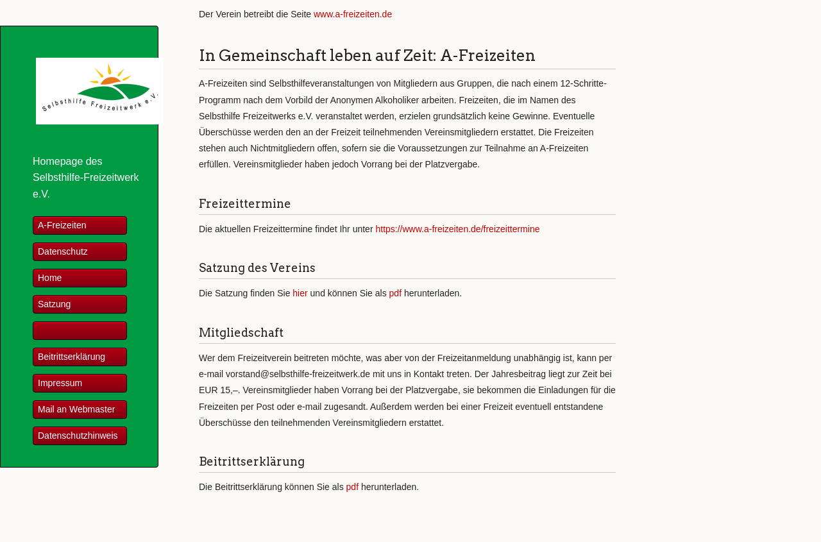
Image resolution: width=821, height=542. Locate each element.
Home (50, 278)
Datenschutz (63, 251)
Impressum (60, 383)
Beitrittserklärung (71, 356)
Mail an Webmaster (76, 409)
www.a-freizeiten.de (353, 14)
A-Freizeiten (62, 225)
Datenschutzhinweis (78, 435)
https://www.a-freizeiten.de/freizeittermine (457, 229)
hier (299, 293)
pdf (395, 293)
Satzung (54, 304)
